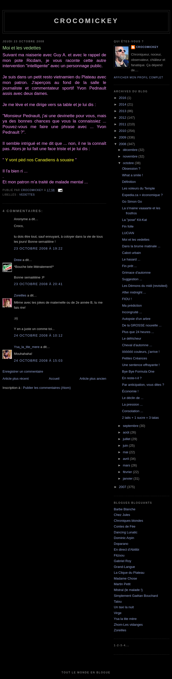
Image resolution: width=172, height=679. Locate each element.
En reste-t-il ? (131, 378)
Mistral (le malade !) (128, 590)
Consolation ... (132, 411)
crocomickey (86, 21)
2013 (123, 111)
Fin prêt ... (129, 266)
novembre (130, 156)
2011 (123, 124)
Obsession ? (131, 168)
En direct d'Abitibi (126, 549)
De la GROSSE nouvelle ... (141, 325)
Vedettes (27, 194)
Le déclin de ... (132, 398)
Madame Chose (125, 578)
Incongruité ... (132, 312)
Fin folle (128, 226)
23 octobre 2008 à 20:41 (38, 284)
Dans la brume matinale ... (141, 246)
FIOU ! (127, 299)
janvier (128, 478)
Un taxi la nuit (124, 607)
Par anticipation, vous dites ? (143, 385)
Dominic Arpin (124, 538)
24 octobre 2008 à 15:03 (38, 360)
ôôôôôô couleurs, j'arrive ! (140, 352)
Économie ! (130, 391)
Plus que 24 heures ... (138, 332)
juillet (127, 439)
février (128, 472)
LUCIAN (128, 233)
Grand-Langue (124, 567)
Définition (129, 182)
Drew (18, 260)
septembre (131, 426)
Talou (118, 601)
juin (126, 445)
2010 (123, 131)
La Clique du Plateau (129, 572)
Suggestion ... (132, 279)
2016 (123, 98)
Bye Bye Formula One (138, 371)
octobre (129, 163)
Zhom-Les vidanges (128, 624)
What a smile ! (132, 175)
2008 (123, 144)
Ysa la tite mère (125, 619)
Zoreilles (20, 295)
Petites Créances (134, 358)
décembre (130, 150)
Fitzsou (119, 555)
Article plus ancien (93, 378)
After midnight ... (134, 292)
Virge (117, 613)
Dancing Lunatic (125, 532)
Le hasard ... (131, 259)
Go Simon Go (132, 201)
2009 (123, 137)
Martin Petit (122, 584)
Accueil (54, 378)
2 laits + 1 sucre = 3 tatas (140, 418)
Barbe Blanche (124, 509)
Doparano (121, 544)
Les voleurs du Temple (138, 188)
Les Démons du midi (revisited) (144, 286)
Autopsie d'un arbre (136, 319)
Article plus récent (16, 378)
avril (126, 459)
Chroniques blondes (128, 521)
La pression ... (132, 404)
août (126, 432)
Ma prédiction (132, 305)
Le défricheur (131, 338)
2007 (123, 487)
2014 (123, 104)
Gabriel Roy (122, 561)
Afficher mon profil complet (138, 77)
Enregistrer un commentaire (23, 371)
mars (127, 465)
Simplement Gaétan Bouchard (136, 596)
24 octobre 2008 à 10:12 (38, 335)
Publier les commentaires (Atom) (47, 388)
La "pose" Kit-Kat (134, 220)
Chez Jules (122, 515)
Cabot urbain (131, 253)
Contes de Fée (124, 526)
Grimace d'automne (136, 272)
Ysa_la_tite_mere (26, 347)
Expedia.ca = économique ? (142, 195)
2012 (123, 117)
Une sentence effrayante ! (141, 365)
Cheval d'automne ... (137, 345)
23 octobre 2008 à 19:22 (38, 248)
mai (126, 452)
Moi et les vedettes (135, 239)
